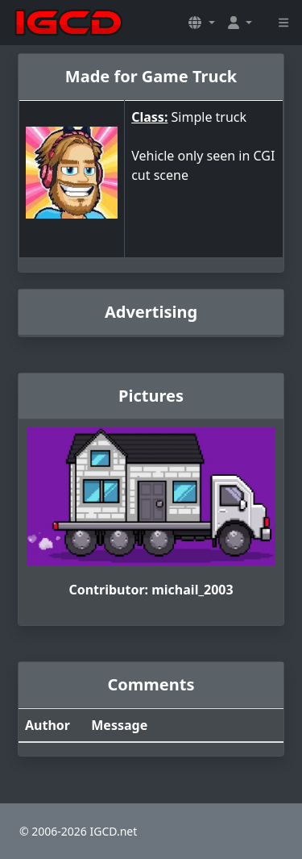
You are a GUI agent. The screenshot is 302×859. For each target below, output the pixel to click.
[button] (201, 22)
